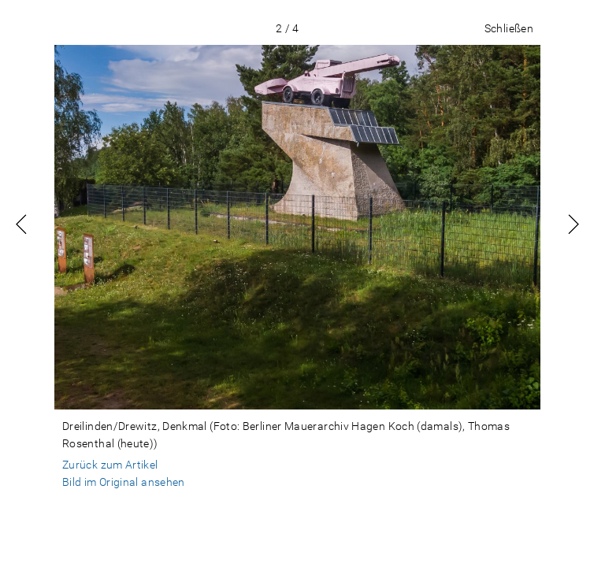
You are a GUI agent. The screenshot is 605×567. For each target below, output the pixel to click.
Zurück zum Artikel (110, 464)
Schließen (508, 28)
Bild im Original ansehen (123, 482)
